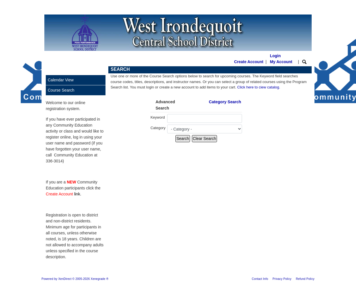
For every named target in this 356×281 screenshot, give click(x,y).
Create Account (248, 61)
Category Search (225, 102)
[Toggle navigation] (49, 69)
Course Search (61, 90)
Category (157, 128)
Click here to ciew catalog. (258, 87)
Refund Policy (305, 278)
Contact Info (260, 278)
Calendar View (61, 80)
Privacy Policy (282, 278)
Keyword (157, 117)
